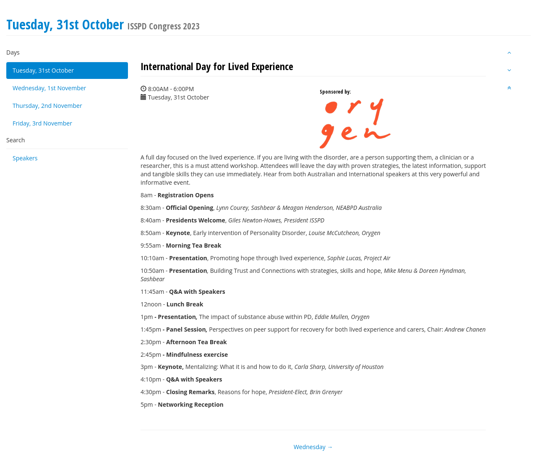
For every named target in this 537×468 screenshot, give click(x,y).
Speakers (25, 158)
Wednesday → (313, 447)
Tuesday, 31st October (43, 70)
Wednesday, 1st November (49, 88)
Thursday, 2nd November (47, 106)
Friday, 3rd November (42, 123)
